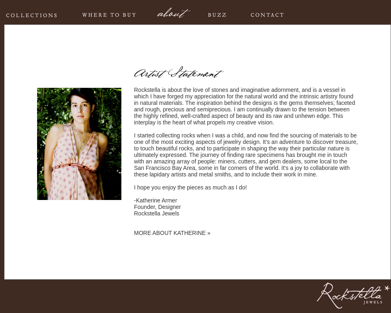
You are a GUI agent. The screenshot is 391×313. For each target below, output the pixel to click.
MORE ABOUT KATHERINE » (172, 233)
